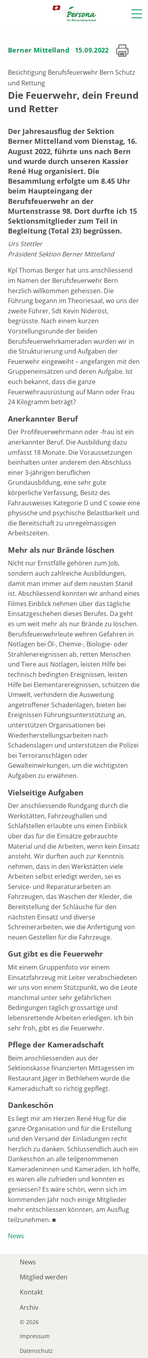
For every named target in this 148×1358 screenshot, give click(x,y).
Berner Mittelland (38, 50)
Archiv (29, 1307)
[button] (136, 13)
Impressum (35, 1336)
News (16, 1236)
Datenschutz (36, 1351)
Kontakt (31, 1292)
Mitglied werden (43, 1277)
